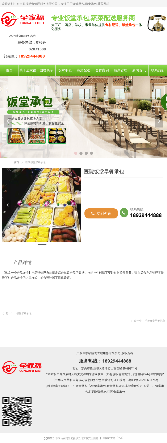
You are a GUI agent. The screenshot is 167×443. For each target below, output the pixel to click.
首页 (16, 162)
